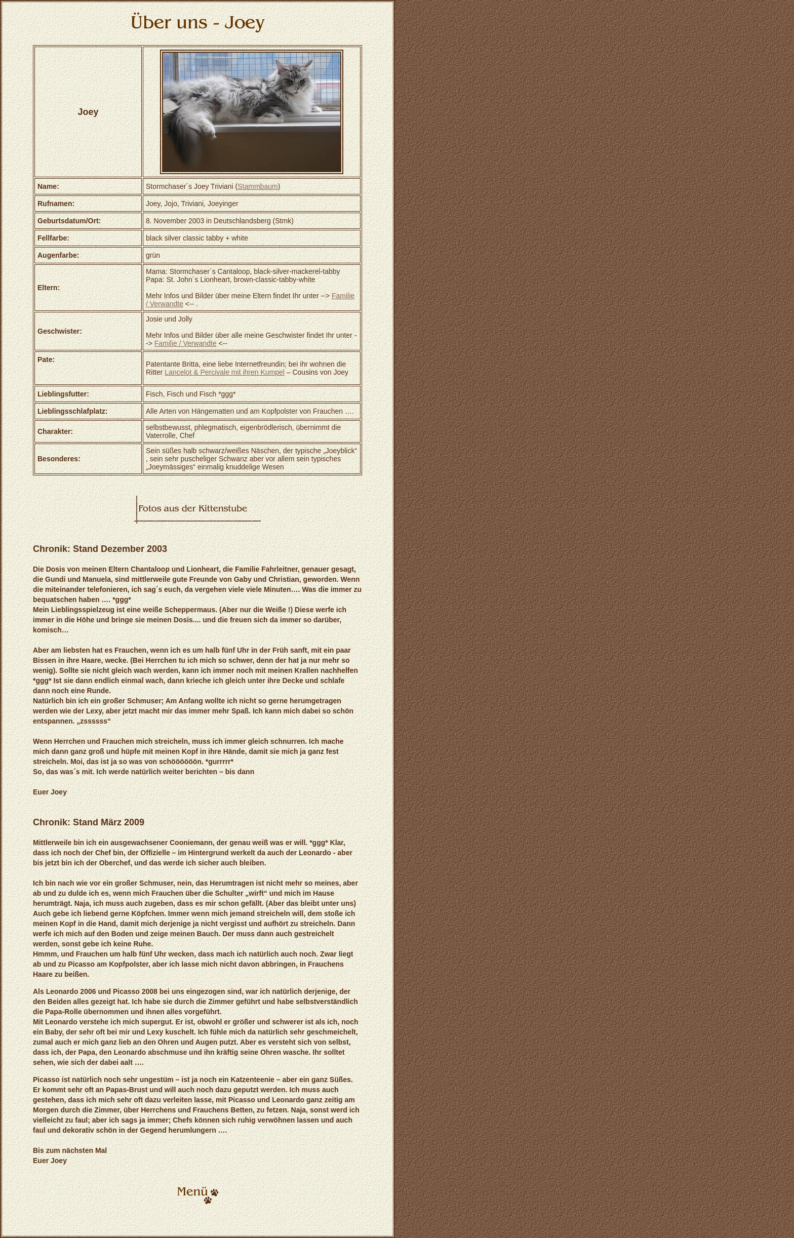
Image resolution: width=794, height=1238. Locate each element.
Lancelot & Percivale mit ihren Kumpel (225, 372)
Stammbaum (257, 186)
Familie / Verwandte (185, 343)
